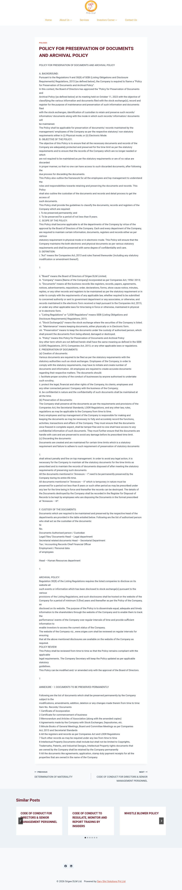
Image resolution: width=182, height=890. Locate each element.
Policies (43, 43)
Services (84, 19)
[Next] (161, 820)
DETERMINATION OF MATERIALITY (62, 774)
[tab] (85, 837)
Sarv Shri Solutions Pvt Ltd (111, 881)
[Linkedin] (71, 866)
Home (48, 19)
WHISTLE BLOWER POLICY (141, 813)
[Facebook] (65, 866)
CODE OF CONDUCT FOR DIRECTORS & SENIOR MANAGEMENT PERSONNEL (120, 776)
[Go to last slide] (20, 820)
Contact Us (131, 19)
